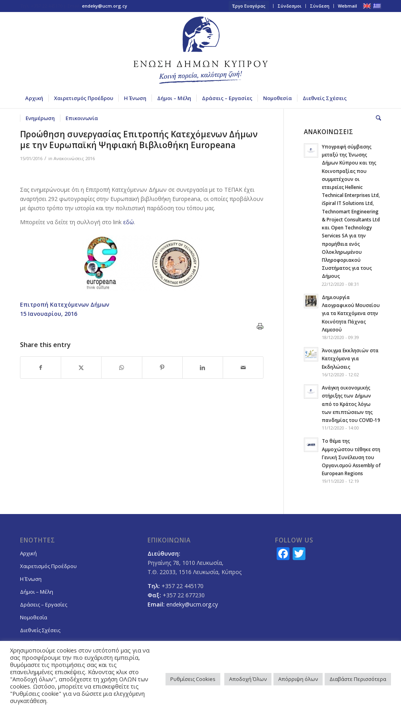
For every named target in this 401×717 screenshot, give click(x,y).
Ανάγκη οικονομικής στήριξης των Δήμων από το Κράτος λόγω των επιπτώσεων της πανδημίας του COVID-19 (351, 403)
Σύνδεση (319, 6)
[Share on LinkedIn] (203, 367)
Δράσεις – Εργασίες (43, 604)
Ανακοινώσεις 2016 (74, 158)
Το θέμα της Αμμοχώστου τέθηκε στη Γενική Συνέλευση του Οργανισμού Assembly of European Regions (351, 457)
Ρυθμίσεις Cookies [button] (192, 679)
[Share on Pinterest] (162, 367)
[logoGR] (201, 50)
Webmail (347, 6)
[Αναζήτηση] (376, 118)
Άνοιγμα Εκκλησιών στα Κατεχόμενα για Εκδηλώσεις (350, 358)
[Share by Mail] (243, 367)
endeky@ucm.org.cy (104, 6)
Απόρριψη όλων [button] (298, 679)
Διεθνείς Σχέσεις (40, 630)
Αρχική (28, 553)
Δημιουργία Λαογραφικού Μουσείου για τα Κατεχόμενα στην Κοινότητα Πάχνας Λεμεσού (351, 313)
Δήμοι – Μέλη (36, 591)
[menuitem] (249, 6)
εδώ (128, 222)
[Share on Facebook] (40, 367)
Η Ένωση (31, 578)
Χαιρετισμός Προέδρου (48, 566)
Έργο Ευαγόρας (248, 6)
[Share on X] (81, 367)
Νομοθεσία (33, 617)
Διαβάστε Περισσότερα (357, 679)
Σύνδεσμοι (289, 6)
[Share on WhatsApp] (122, 367)
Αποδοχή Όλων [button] (248, 679)
